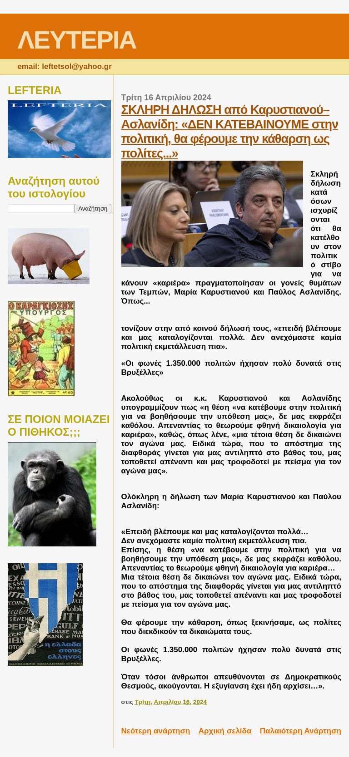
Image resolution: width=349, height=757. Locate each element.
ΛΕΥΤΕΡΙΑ (76, 39)
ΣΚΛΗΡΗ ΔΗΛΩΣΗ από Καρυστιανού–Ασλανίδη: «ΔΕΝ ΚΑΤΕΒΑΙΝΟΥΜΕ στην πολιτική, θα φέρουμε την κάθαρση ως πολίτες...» (230, 131)
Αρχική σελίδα (225, 731)
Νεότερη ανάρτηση (155, 731)
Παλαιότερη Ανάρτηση (300, 731)
